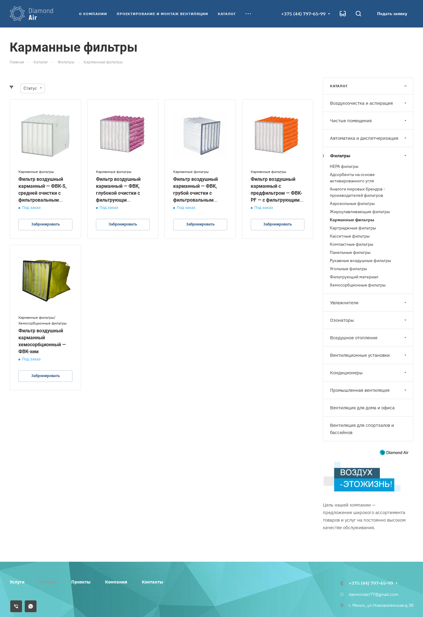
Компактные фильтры (351, 244)
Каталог (48, 582)
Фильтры (369, 155)
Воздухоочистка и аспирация (369, 103)
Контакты (152, 582)
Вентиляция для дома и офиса (362, 408)
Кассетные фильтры (350, 236)
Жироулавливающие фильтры (360, 211)
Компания (116, 582)
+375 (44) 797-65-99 (303, 14)
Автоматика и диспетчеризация (369, 138)
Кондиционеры (369, 373)
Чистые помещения (369, 120)
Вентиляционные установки (369, 355)
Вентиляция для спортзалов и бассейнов (362, 428)
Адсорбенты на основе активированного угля (352, 178)
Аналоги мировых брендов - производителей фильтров (357, 192)
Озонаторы (369, 320)
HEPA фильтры (344, 166)
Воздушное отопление (369, 337)
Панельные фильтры (350, 252)
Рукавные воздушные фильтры (360, 260)
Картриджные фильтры (353, 228)
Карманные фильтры (352, 219)
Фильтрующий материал (354, 277)
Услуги (17, 582)
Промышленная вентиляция (369, 390)
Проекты (81, 582)
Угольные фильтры (348, 268)
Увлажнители (369, 302)
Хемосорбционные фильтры (358, 285)
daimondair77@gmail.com (373, 594)
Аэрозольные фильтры (352, 203)
